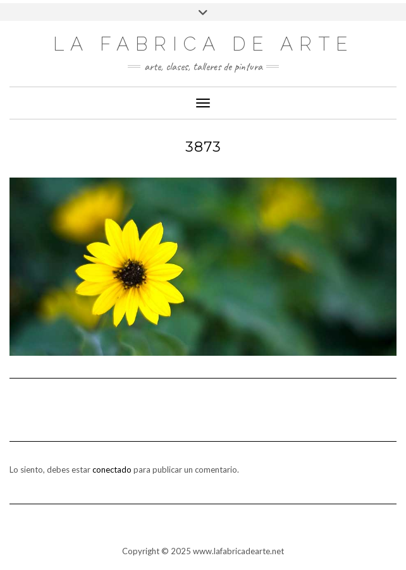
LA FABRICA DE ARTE (203, 44)
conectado (112, 469)
